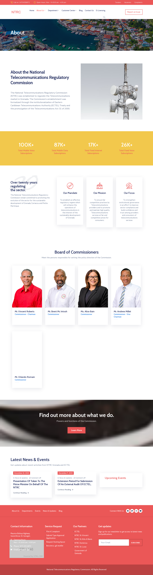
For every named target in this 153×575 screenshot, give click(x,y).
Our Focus (129, 192)
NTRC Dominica (81, 543)
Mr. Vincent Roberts (24, 311)
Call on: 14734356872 (22, 2)
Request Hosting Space (55, 542)
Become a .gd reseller (54, 546)
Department (53, 10)
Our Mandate (70, 192)
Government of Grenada (81, 552)
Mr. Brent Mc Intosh (57, 311)
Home (32, 10)
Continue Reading (21, 493)
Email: (22, 550)
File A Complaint (53, 531)
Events (37, 511)
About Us (41, 10)
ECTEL (77, 531)
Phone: (22, 546)
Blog (81, 10)
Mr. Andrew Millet (122, 311)
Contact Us (89, 10)
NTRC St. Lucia (80, 547)
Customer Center (69, 10)
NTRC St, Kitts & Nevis (83, 539)
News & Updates (21, 478)
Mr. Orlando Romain (25, 377)
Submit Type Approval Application (55, 536)
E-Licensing (100, 10)
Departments (27, 511)
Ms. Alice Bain (87, 311)
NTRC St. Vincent (81, 535)
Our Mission (99, 192)
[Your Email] (114, 542)
